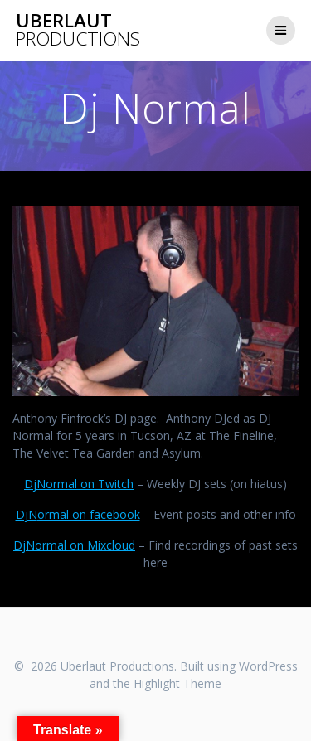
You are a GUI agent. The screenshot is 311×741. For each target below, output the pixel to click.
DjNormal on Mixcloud (74, 545)
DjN (26, 514)
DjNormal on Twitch (79, 484)
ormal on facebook (88, 514)
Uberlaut (78, 30)
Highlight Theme (177, 683)
